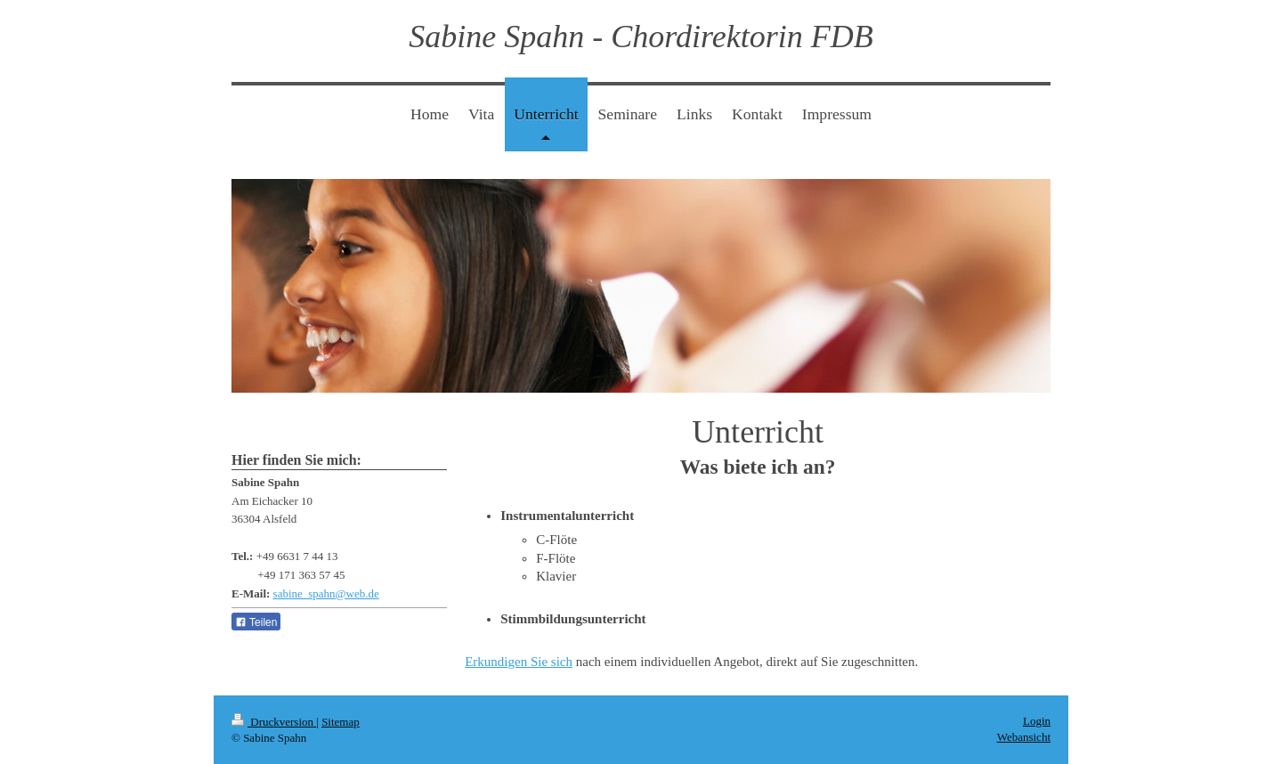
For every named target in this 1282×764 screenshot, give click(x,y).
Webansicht (1024, 737)
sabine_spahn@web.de (326, 593)
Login (1037, 720)
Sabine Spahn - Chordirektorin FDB (640, 36)
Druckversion (273, 721)
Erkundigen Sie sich (518, 661)
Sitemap (340, 721)
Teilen (256, 622)
